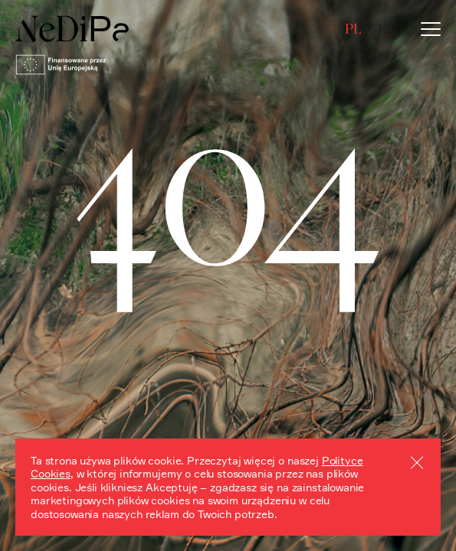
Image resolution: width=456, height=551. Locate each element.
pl (353, 29)
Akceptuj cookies (416, 462)
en (387, 29)
